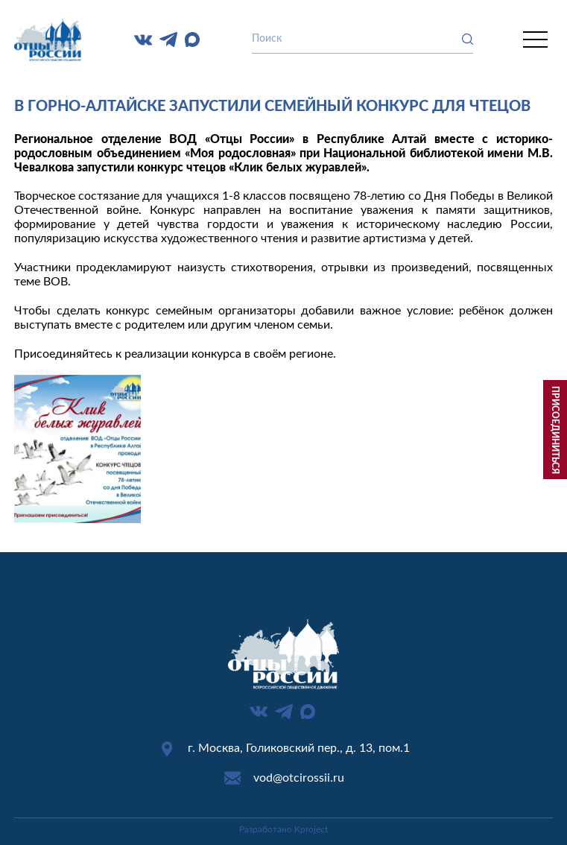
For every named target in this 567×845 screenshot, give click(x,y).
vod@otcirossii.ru (298, 778)
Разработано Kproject (283, 829)
